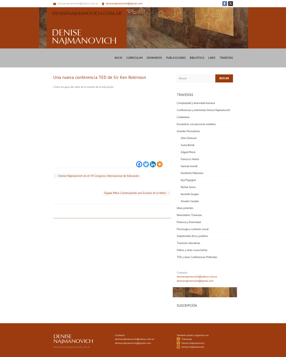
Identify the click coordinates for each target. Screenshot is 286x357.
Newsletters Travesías (189, 215)
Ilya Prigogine (188, 180)
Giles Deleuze (189, 138)
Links (212, 58)
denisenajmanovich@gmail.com (195, 281)
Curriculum (134, 58)
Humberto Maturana (192, 173)
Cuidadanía (183, 117)
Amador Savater (190, 201)
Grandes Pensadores (188, 131)
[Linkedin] (153, 161)
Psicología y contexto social (193, 229)
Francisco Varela (190, 159)
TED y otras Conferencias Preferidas (197, 257)
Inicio (118, 58)
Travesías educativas (188, 243)
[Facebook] (139, 161)
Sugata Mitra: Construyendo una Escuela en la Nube (137, 193)
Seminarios (154, 58)
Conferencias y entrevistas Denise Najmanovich (203, 110)
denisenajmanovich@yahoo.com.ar (78, 3)
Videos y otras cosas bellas (192, 250)
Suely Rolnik (187, 145)
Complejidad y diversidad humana (196, 103)
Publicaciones (176, 58)
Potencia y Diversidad (189, 222)
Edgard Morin (188, 152)
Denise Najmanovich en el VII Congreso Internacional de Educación (97, 176)
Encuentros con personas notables (196, 124)
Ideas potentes (185, 208)
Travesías (226, 58)
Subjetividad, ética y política (192, 236)
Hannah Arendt (189, 166)
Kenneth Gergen (190, 194)
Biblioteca (197, 58)
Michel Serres (188, 187)
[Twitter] (146, 161)
